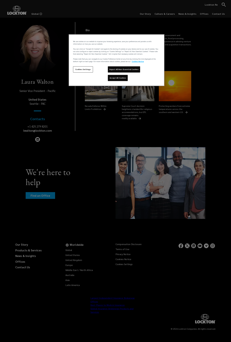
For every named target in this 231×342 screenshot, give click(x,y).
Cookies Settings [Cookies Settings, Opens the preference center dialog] (83, 69)
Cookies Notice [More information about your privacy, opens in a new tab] (138, 61)
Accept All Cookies (118, 78)
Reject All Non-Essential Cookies (123, 69)
